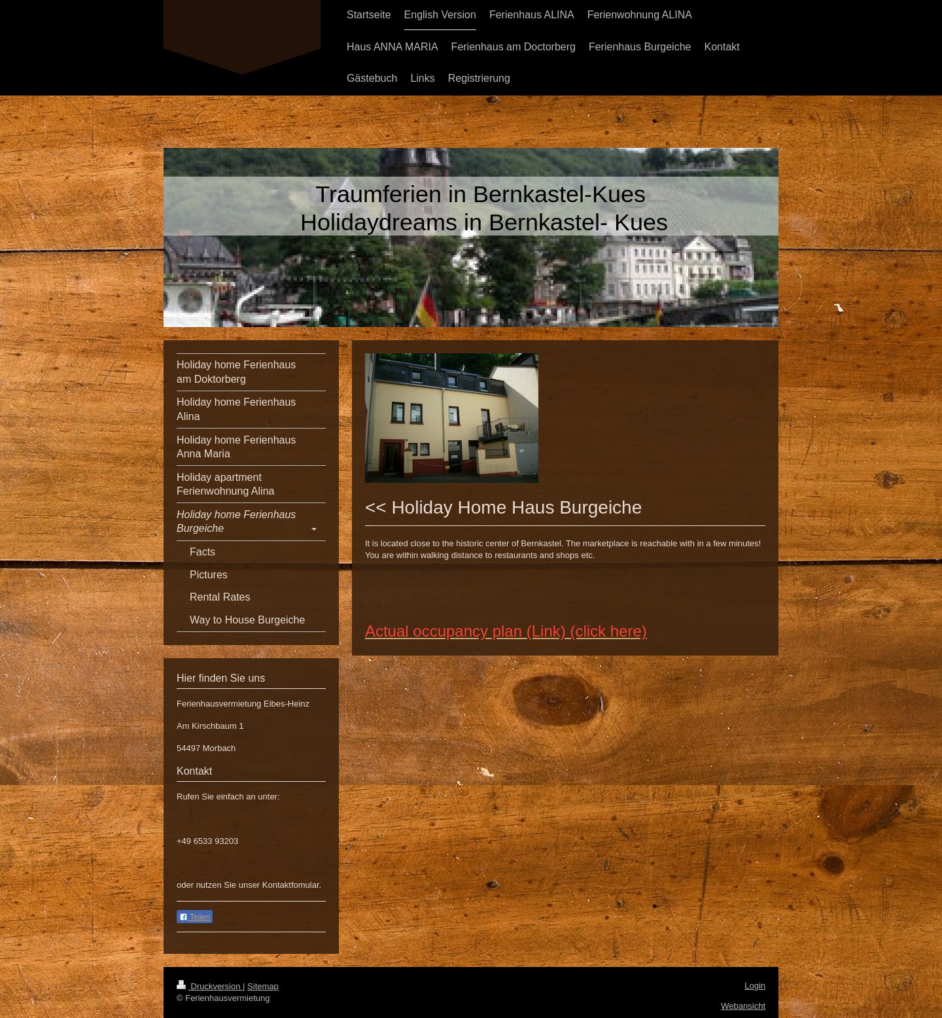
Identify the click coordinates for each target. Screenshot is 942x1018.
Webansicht (743, 1006)
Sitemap (263, 986)
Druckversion (210, 986)
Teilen (194, 917)
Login (754, 986)
